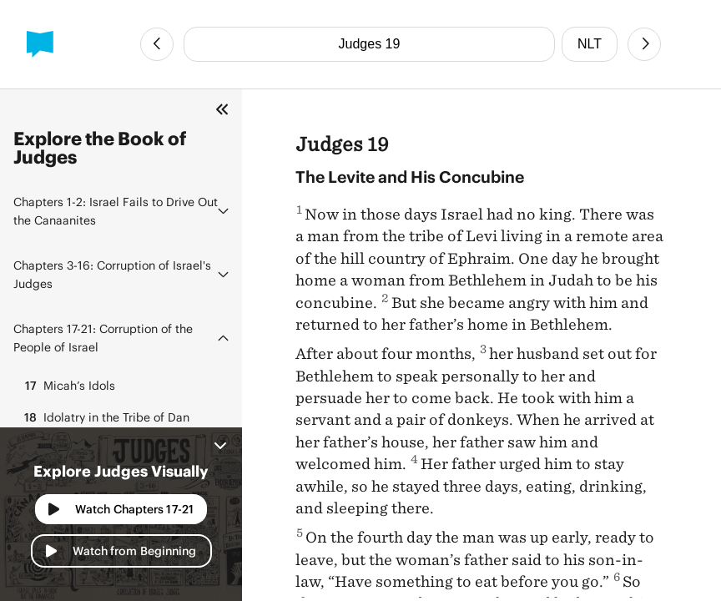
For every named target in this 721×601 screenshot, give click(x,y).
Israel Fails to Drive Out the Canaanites (115, 210)
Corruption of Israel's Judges (112, 274)
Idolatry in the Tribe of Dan (104, 417)
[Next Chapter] (644, 44)
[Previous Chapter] (157, 44)
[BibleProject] (40, 44)
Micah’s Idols (67, 385)
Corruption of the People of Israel (103, 337)
